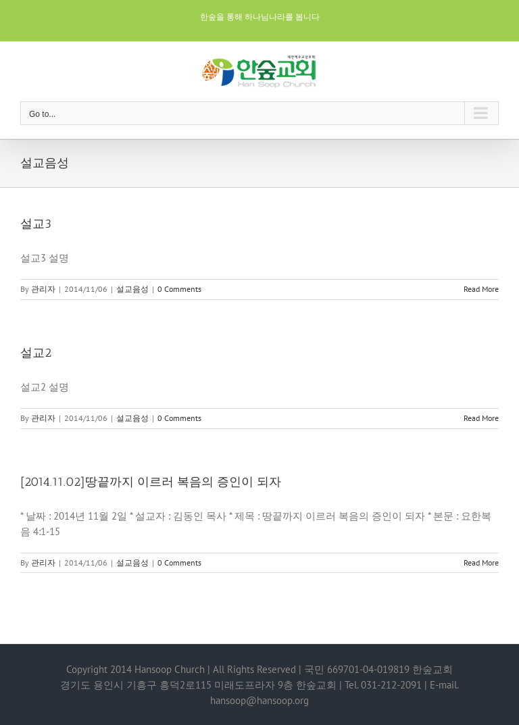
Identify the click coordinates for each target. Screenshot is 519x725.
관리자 (43, 289)
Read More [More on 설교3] (481, 289)
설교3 (35, 223)
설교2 (35, 352)
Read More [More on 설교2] (481, 418)
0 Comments (179, 289)
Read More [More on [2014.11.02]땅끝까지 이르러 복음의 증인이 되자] (481, 562)
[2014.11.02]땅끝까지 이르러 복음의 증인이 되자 (150, 481)
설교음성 (132, 289)
